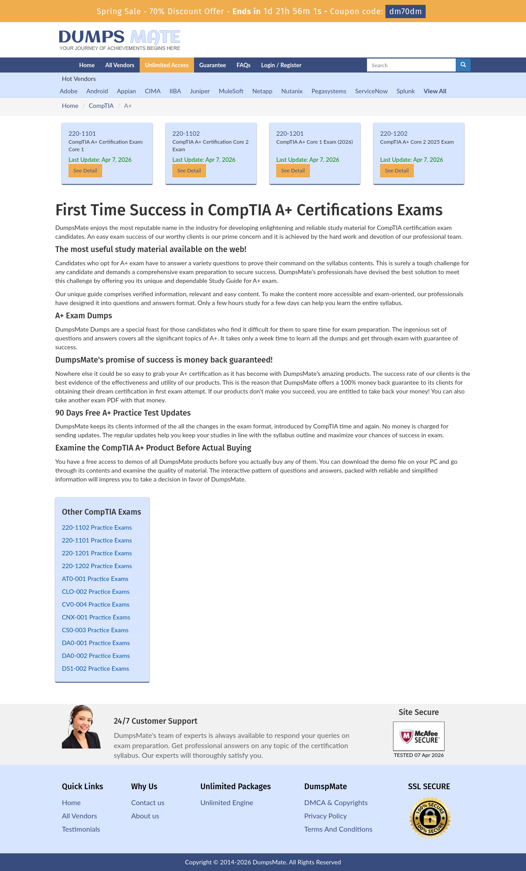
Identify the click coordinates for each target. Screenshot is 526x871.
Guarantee (212, 65)
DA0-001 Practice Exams (96, 642)
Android (97, 91)
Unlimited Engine (226, 802)
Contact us (147, 802)
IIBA (175, 91)
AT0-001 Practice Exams (95, 578)
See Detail (85, 170)
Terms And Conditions (338, 829)
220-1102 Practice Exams (97, 527)
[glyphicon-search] (463, 65)
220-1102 (186, 133)
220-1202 (394, 133)
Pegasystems (329, 91)
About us (145, 815)
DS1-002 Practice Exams (95, 668)
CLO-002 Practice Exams (96, 591)
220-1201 (290, 133)
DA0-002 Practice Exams (96, 655)
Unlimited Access (167, 65)
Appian (126, 91)
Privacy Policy (325, 815)
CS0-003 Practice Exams (95, 630)
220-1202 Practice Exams (97, 565)
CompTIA (101, 105)
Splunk (405, 91)
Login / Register (281, 65)
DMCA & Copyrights (336, 802)
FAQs (243, 65)
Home (87, 65)
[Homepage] (49, 65)
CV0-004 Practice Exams (96, 604)
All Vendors (119, 65)
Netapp (262, 91)
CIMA (153, 91)
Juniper (200, 91)
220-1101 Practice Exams (97, 540)
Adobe (68, 91)
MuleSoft (231, 91)
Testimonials (81, 829)
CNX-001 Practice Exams (96, 617)
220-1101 (82, 133)
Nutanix (292, 91)
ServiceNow (371, 91)
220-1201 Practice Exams (97, 553)
